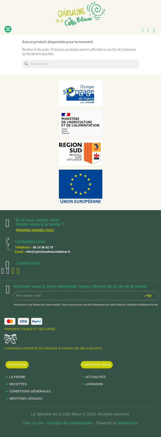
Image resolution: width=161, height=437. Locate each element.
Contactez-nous (30, 241)
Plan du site (33, 423)
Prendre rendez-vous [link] (35, 230)
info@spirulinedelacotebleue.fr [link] (48, 251)
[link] (80, 13)
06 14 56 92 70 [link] (43, 247)
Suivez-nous (29, 263)
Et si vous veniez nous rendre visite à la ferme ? (40, 222)
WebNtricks (128, 423)
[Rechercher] (80, 64)
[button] (17, 364)
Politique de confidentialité (70, 423)
